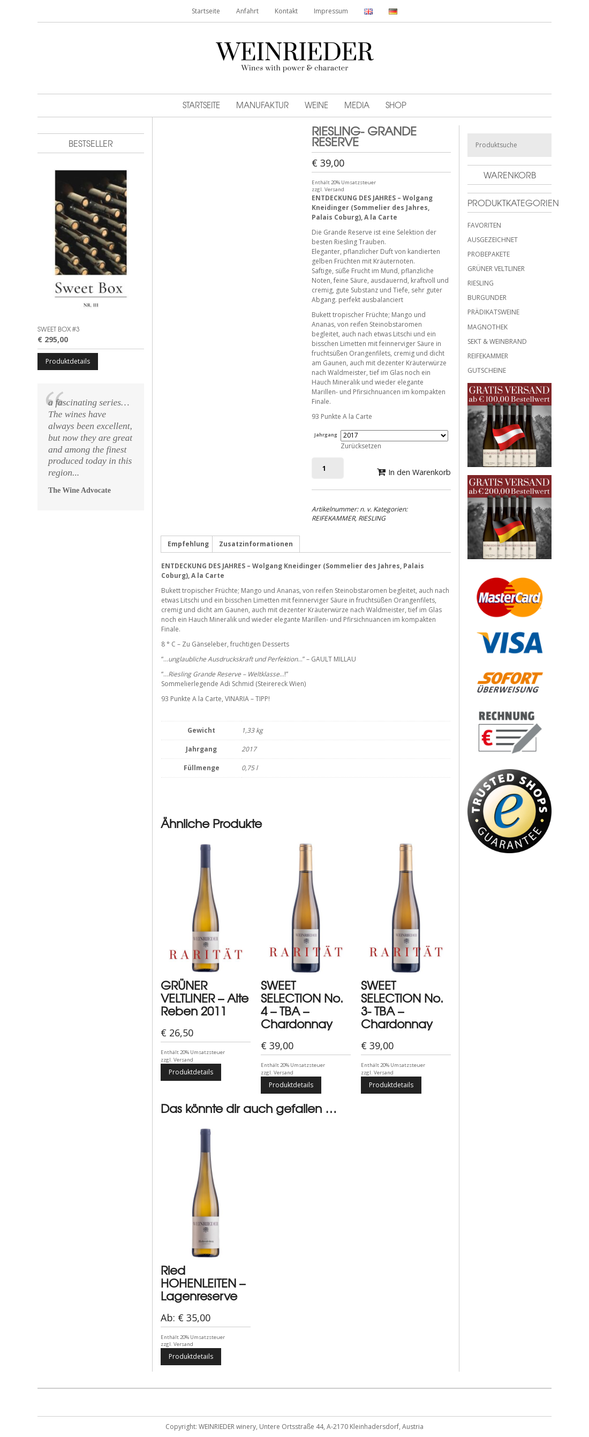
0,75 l (249, 767)
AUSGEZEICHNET (492, 239)
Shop (396, 105)
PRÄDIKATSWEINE (493, 312)
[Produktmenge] (328, 468)
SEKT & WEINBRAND (497, 341)
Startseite (206, 11)
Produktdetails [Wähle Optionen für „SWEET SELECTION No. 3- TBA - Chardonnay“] (391, 1084)
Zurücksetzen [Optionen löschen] (361, 445)
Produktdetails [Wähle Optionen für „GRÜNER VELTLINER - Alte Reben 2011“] (191, 1072)
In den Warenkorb (419, 472)
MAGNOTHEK (487, 327)
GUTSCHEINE (486, 370)
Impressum (331, 11)
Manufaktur (262, 105)
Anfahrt (247, 11)
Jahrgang (325, 434)
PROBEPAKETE (488, 254)
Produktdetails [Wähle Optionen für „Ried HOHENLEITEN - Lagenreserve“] (191, 1356)
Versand (334, 189)
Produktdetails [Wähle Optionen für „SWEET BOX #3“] (68, 361)
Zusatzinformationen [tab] (256, 543)
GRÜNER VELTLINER (496, 268)
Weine (316, 105)
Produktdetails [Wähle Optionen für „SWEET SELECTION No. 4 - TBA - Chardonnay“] (291, 1084)
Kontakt (286, 11)
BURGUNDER (487, 297)
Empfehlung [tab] (188, 543)
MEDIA (356, 105)
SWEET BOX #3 (58, 329)
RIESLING (372, 518)
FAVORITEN (484, 225)
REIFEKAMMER (333, 518)
